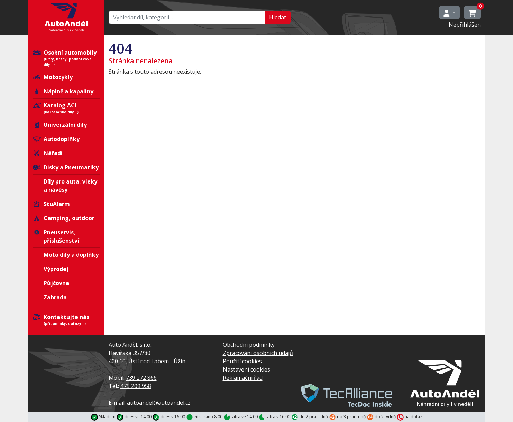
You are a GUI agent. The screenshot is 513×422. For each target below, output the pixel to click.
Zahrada (55, 297)
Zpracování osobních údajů (258, 353)
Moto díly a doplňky (71, 255)
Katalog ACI (66, 108)
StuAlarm (51, 204)
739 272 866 (141, 378)
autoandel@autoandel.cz (159, 402)
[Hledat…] (187, 17)
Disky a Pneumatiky (66, 167)
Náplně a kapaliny (63, 91)
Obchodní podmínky (249, 344)
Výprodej (56, 269)
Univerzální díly (60, 125)
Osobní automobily (66, 58)
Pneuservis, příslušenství (56, 236)
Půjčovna (56, 283)
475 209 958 (135, 386)
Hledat (277, 17)
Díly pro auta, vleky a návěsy (70, 186)
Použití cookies (242, 361)
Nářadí (48, 153)
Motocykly (53, 77)
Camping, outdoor (63, 218)
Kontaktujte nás (66, 319)
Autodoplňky (56, 139)
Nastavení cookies (246, 369)
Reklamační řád (243, 378)
